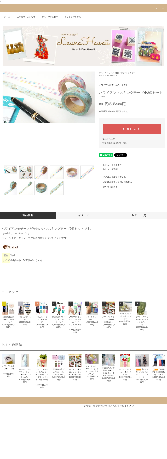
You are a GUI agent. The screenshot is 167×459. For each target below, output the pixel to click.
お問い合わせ (50, 418)
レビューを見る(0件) (110, 165)
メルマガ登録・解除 (12, 443)
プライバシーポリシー (14, 436)
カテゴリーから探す (24, 17)
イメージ (83, 215)
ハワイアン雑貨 (113, 73)
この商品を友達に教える (112, 177)
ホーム (7, 17)
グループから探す (48, 17)
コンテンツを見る (70, 17)
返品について (108, 139)
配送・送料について (12, 418)
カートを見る (50, 412)
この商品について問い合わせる (115, 182)
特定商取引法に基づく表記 (114, 143)
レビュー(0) (139, 215)
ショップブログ (10, 449)
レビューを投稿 (108, 169)
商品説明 (27, 215)
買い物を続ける (108, 186)
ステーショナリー (128, 73)
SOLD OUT (132, 129)
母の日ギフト (112, 75)
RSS (4, 455)
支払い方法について (12, 412)
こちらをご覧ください (122, 406)
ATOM (11, 455)
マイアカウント (51, 406)
